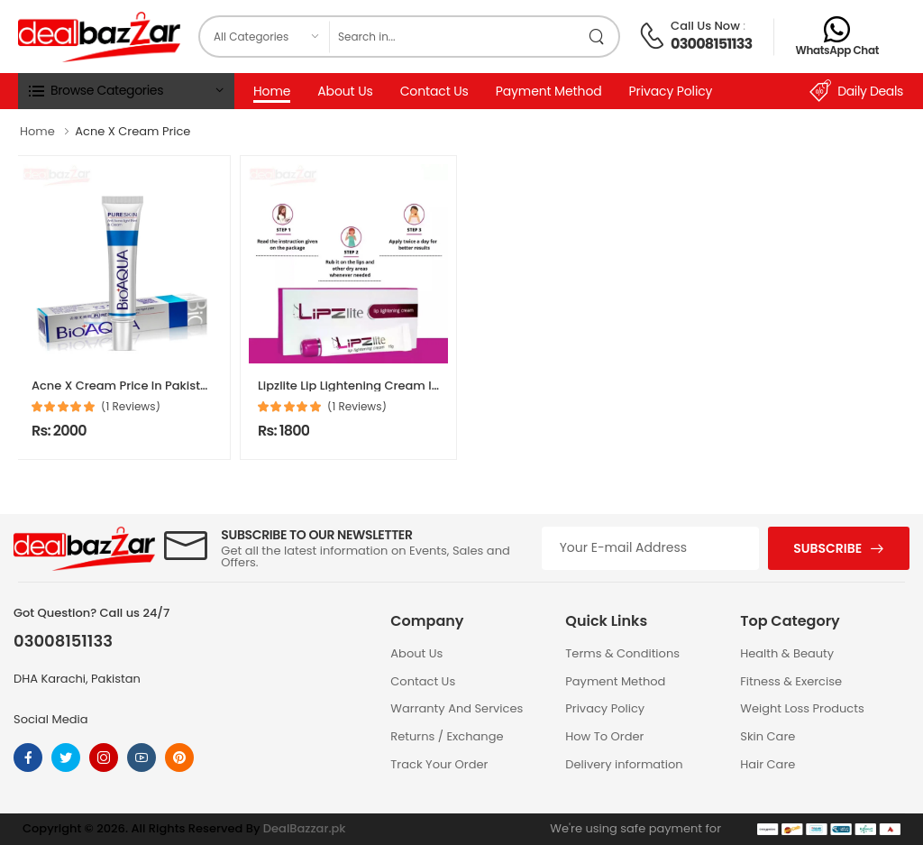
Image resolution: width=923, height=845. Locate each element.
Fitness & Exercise (791, 681)
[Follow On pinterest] (179, 757)
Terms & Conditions (622, 653)
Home (271, 91)
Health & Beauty (787, 653)
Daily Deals (856, 91)
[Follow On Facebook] (28, 757)
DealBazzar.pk (304, 828)
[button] (126, 91)
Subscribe (827, 548)
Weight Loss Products (802, 708)
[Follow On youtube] (141, 757)
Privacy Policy (671, 91)
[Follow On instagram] (103, 757)
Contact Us (434, 91)
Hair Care (767, 764)
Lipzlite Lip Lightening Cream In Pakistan (375, 385)
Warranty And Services (456, 708)
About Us (344, 91)
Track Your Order (439, 764)
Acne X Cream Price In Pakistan (123, 385)
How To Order (604, 736)
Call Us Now (705, 25)
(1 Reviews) (130, 406)
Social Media (51, 719)
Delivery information (623, 764)
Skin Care (767, 736)
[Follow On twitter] (65, 757)
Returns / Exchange (446, 736)
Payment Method (549, 91)
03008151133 (711, 43)
